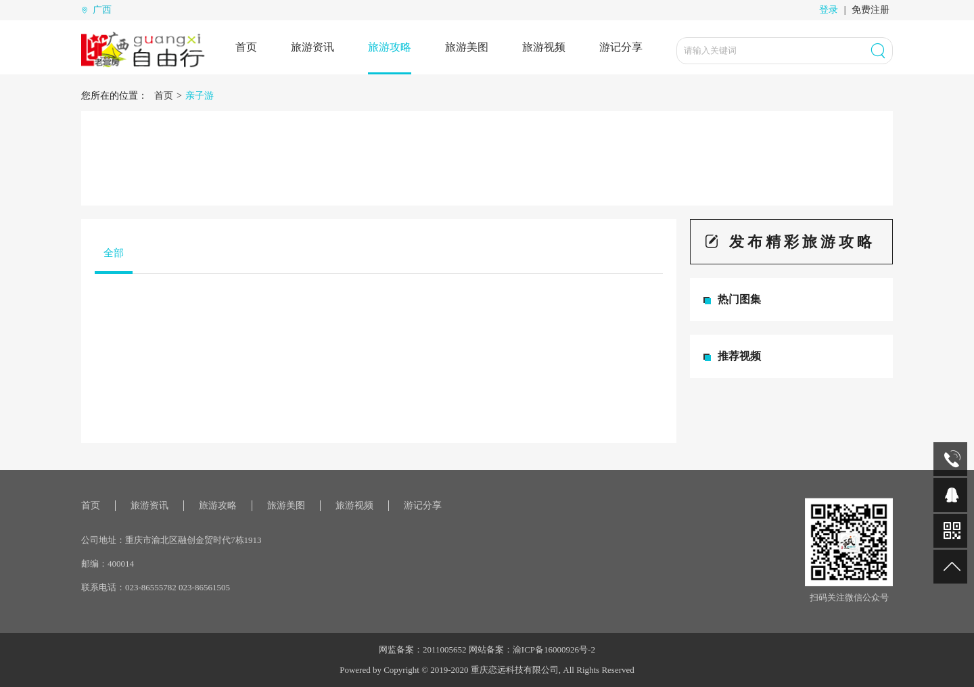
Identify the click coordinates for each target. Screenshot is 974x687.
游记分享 (621, 47)
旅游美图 (466, 47)
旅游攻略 (389, 47)
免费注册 (870, 10)
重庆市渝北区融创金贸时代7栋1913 (193, 540)
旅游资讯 (312, 47)
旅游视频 (543, 47)
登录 (828, 10)
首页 (246, 47)
